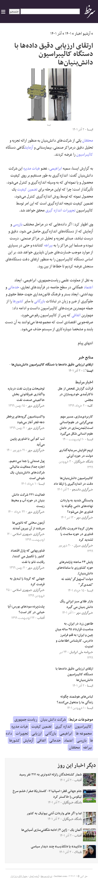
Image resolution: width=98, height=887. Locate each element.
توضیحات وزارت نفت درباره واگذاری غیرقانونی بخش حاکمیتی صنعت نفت (26, 394)
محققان (87, 140)
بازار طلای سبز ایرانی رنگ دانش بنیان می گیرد (76, 604)
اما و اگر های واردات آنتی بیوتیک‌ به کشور (54, 813)
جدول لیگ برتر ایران (18, 876)
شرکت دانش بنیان (53, 719)
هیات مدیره (31, 168)
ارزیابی (37, 733)
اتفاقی (76, 315)
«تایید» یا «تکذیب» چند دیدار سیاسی (56, 846)
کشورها (18, 301)
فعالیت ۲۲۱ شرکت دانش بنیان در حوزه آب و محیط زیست (28, 500)
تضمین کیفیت (27, 189)
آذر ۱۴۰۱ (56, 33)
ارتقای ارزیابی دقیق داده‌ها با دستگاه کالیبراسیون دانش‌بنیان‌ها (52, 365)
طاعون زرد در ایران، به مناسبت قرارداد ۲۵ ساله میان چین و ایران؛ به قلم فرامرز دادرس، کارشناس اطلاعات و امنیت (74, 635)
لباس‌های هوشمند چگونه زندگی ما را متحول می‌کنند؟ (75, 699)
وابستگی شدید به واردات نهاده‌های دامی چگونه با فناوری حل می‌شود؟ (76, 506)
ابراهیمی (55, 168)
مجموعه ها (84, 733)
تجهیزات (69, 210)
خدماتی (13, 287)
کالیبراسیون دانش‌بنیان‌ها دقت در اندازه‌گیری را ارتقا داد (73, 481)
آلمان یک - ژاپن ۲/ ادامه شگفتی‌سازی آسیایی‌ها (51, 830)
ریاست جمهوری (25, 719)
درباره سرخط (46, 876)
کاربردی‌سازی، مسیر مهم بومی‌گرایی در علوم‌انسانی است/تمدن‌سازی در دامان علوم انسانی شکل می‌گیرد (76, 425)
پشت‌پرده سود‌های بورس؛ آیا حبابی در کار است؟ (26, 609)
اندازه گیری (53, 210)
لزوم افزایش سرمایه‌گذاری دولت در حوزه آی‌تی (76, 453)
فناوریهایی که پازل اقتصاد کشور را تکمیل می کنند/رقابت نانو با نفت (28, 556)
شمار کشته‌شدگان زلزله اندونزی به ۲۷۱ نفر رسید (50, 775)
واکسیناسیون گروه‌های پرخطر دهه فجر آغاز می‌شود (25, 419)
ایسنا (88, 371)
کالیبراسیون (84, 154)
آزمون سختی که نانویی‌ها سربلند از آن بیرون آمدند (28, 525)
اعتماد (88, 287)
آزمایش (28, 147)
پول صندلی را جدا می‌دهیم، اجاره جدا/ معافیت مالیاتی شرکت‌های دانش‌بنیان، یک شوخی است (27, 469)
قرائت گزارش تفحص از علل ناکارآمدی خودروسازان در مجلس (75, 394)
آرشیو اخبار (82, 33)
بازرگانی (39, 301)
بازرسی (18, 224)
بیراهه (48, 245)
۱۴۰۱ (68, 33)
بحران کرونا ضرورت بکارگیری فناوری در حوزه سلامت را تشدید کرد (74, 534)
